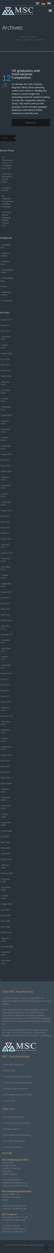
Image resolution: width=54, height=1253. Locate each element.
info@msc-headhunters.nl (14, 1228)
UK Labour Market (6, 189)
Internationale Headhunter (16, 1088)
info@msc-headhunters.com (15, 1182)
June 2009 (5, 842)
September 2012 (6, 585)
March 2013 (6, 539)
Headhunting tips (7, 279)
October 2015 (4, 399)
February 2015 (5, 422)
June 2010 (5, 766)
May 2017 (5, 325)
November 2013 (6, 486)
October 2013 (4, 495)
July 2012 (5, 597)
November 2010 (6, 731)
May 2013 (5, 527)
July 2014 (5, 460)
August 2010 (6, 755)
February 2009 (5, 866)
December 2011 (6, 641)
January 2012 (7, 634)
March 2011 (6, 702)
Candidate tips (6, 246)
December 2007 (6, 953)
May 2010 (5, 772)
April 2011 (5, 696)
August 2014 (6, 454)
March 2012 (6, 620)
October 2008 (4, 897)
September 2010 (6, 748)
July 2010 (5, 760)
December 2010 (6, 723)
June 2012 (5, 603)
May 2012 (5, 609)
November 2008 (6, 888)
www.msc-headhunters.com (15, 1185)
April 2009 (5, 853)
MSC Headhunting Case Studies (18, 1094)
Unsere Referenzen (12, 1147)
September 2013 (6, 503)
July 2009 (5, 836)
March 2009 (6, 859)
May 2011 (5, 690)
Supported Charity (6, 293)
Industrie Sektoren (12, 1129)
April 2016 (5, 370)
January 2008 (7, 946)
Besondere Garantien (13, 1064)
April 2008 (5, 926)
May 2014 (5, 465)
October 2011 (4, 658)
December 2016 (6, 338)
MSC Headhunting (43, 1245)
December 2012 (6, 560)
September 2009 (6, 824)
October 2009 (4, 815)
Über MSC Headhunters (14, 1141)
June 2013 (5, 521)
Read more (31, 122)
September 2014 (6, 447)
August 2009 (6, 831)
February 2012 (5, 627)
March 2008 (6, 932)
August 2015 (6, 415)
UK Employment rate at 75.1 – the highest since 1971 (7, 162)
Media (4, 286)
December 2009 (6, 798)
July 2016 (5, 359)
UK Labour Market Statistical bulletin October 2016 (6, 219)
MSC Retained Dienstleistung (17, 1135)
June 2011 (5, 684)
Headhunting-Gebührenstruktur (18, 1082)
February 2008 (5, 939)
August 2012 (6, 592)
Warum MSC (9, 1100)
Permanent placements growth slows (7, 178)
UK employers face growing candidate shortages (7, 201)
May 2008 (5, 921)
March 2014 (6, 471)
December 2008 (6, 880)
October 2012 (4, 576)
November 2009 (6, 807)
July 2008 (5, 909)
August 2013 (6, 510)
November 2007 (6, 961)
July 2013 (5, 516)
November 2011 (6, 649)
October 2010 (4, 739)
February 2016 (5, 383)
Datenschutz (9, 1070)
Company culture (5, 254)
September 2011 (6, 666)
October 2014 (4, 439)
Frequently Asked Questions (17, 1123)
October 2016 (4, 346)
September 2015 (6, 408)
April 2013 (5, 533)
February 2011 (5, 709)
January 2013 (7, 553)
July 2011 (5, 679)
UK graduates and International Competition (26, 74)
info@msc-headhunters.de (14, 1205)
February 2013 (5, 546)
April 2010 (5, 777)
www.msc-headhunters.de (14, 1208)
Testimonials (7, 300)
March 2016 (6, 376)
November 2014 (6, 430)
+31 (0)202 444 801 (11, 1225)
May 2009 (5, 848)
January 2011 (7, 716)
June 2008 (5, 915)
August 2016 (6, 353)
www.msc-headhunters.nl (14, 1231)
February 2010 (5, 790)
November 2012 (6, 568)
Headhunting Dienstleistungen (18, 1076)
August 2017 (6, 319)
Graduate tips (5, 262)
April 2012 (5, 614)
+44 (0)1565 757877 (11, 1179)
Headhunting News (7, 271)
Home (23, 36)
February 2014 (5, 478)
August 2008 (6, 904)
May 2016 (5, 364)
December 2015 (6, 391)
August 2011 (6, 673)
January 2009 (7, 873)
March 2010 (6, 783)
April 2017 (5, 331)
